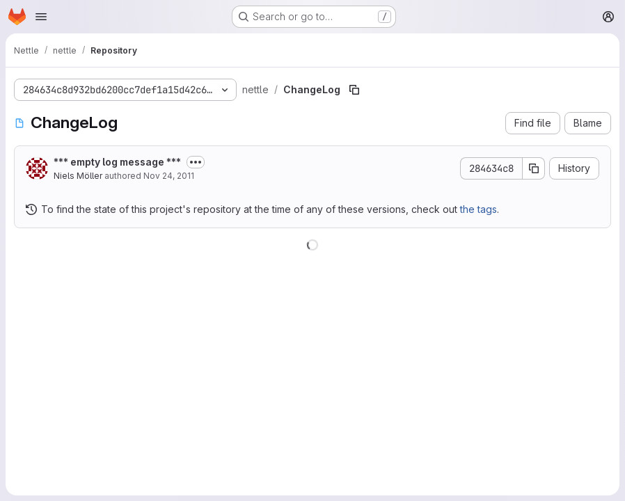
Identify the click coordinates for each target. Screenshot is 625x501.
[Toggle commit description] (196, 162)
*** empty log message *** (117, 162)
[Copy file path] (354, 90)
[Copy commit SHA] (534, 168)
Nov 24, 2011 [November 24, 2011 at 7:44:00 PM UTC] (168, 175)
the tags (478, 209)
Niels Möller (78, 175)
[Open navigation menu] (41, 17)
